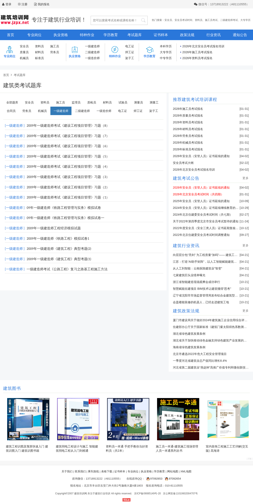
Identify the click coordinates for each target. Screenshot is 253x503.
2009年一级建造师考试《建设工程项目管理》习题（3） (68, 177)
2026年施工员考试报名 (197, 52)
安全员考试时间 (183, 20)
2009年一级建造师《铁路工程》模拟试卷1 (58, 239)
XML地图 (185, 471)
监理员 (76, 102)
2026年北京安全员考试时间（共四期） (198, 194)
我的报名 (42, 4)
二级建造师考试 (229, 20)
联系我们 (80, 471)
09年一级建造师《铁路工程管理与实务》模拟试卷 (64, 208)
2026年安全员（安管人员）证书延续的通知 (201, 156)
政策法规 (187, 35)
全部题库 (12, 102)
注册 (24, 4)
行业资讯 (213, 35)
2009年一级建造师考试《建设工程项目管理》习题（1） (68, 197)
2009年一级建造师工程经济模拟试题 (54, 228)
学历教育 (111, 35)
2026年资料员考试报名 (197, 58)
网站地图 (172, 471)
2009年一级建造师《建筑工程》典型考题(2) (59, 249)
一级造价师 (92, 58)
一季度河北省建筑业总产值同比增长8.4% (200, 360)
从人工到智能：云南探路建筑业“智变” (197, 268)
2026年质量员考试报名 (188, 115)
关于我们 (67, 471)
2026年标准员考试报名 (188, 149)
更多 (245, 178)
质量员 (24, 52)
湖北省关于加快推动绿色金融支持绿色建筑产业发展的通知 (211, 340)
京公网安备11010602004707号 (180, 493)
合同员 (11, 111)
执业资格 (61, 35)
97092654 (172, 478)
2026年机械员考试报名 (188, 142)
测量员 (138, 102)
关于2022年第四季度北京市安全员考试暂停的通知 (205, 221)
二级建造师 (92, 52)
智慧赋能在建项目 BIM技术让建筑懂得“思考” (202, 288)
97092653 (153, 478)
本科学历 (166, 46)
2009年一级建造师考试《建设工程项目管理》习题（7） (68, 136)
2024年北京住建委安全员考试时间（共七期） (203, 214)
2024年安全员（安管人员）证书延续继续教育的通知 (207, 207)
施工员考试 (211, 20)
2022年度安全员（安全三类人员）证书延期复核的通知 (208, 228)
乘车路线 (93, 471)
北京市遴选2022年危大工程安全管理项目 (200, 354)
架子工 (129, 58)
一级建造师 (92, 46)
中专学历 (166, 58)
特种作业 (87, 35)
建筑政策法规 (186, 310)
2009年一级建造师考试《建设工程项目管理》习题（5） (68, 156)
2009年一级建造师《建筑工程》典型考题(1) (59, 259)
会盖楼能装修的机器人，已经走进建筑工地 (201, 302)
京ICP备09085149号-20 (147, 493)
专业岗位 (34, 35)
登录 (8, 4)
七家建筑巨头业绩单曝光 (189, 275)
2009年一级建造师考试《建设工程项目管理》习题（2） (68, 187)
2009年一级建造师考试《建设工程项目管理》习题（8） (68, 126)
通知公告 (240, 35)
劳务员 (54, 52)
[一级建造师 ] (14, 126)
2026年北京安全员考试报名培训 (203, 46)
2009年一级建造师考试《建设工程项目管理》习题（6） (68, 146)
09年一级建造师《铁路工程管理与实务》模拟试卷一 (65, 218)
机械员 (24, 58)
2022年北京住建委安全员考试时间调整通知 (201, 235)
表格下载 (106, 471)
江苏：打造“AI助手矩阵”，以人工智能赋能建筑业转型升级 (211, 261)
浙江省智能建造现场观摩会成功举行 (196, 282)
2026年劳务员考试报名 (188, 135)
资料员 (198, 20)
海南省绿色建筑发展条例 (189, 347)
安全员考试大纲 (183, 162)
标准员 (39, 58)
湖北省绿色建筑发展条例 (189, 333)
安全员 (168, 20)
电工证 (129, 46)
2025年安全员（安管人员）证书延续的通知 (201, 201)
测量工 (154, 102)
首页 (10, 35)
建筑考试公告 (186, 178)
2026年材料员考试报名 (188, 129)
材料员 (39, 52)
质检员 (91, 102)
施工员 (54, 46)
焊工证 (129, 52)
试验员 (122, 102)
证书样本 (161, 35)
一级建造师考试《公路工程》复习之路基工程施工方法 (67, 269)
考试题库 (134, 35)
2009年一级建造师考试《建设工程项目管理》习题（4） (68, 166)
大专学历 (245, 20)
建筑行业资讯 (186, 245)
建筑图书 (12, 388)
